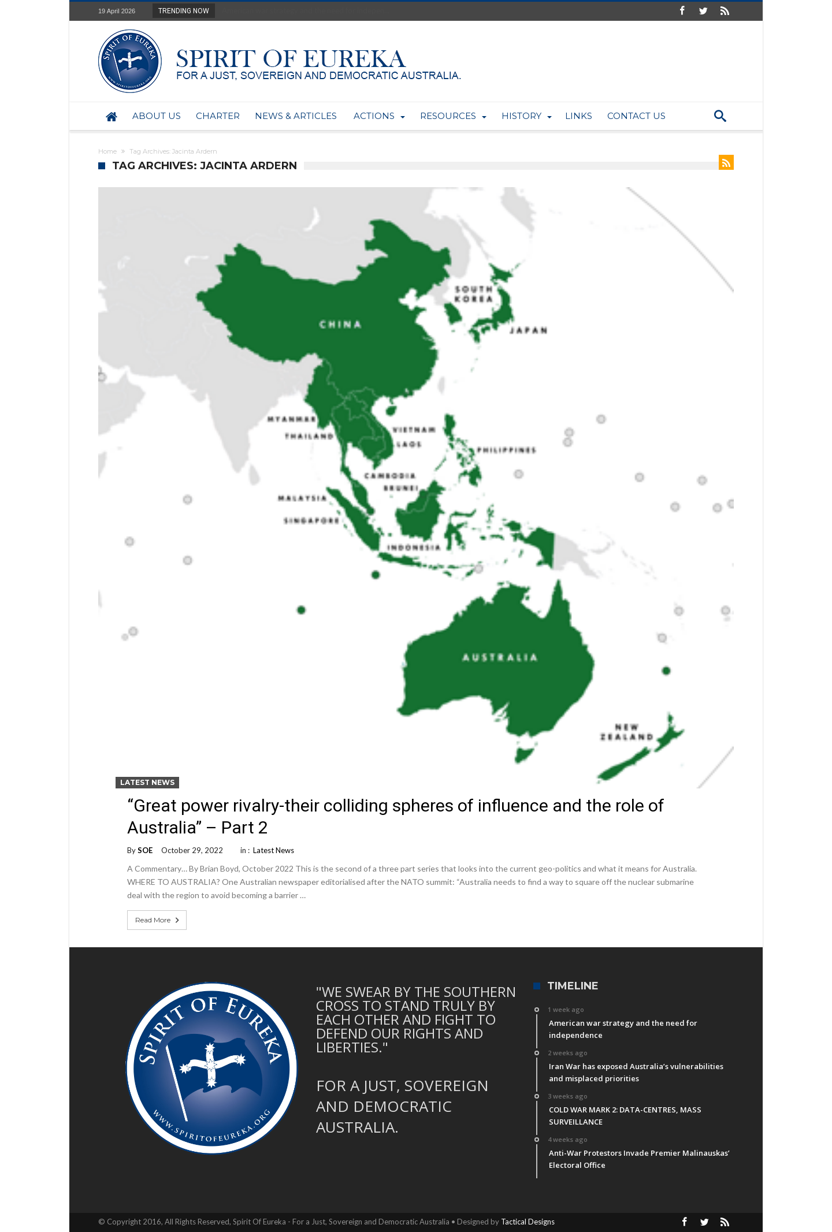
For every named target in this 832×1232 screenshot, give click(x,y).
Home (107, 151)
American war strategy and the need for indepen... (303, 10)
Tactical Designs (528, 1221)
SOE (145, 850)
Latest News (147, 782)
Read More (158, 920)
